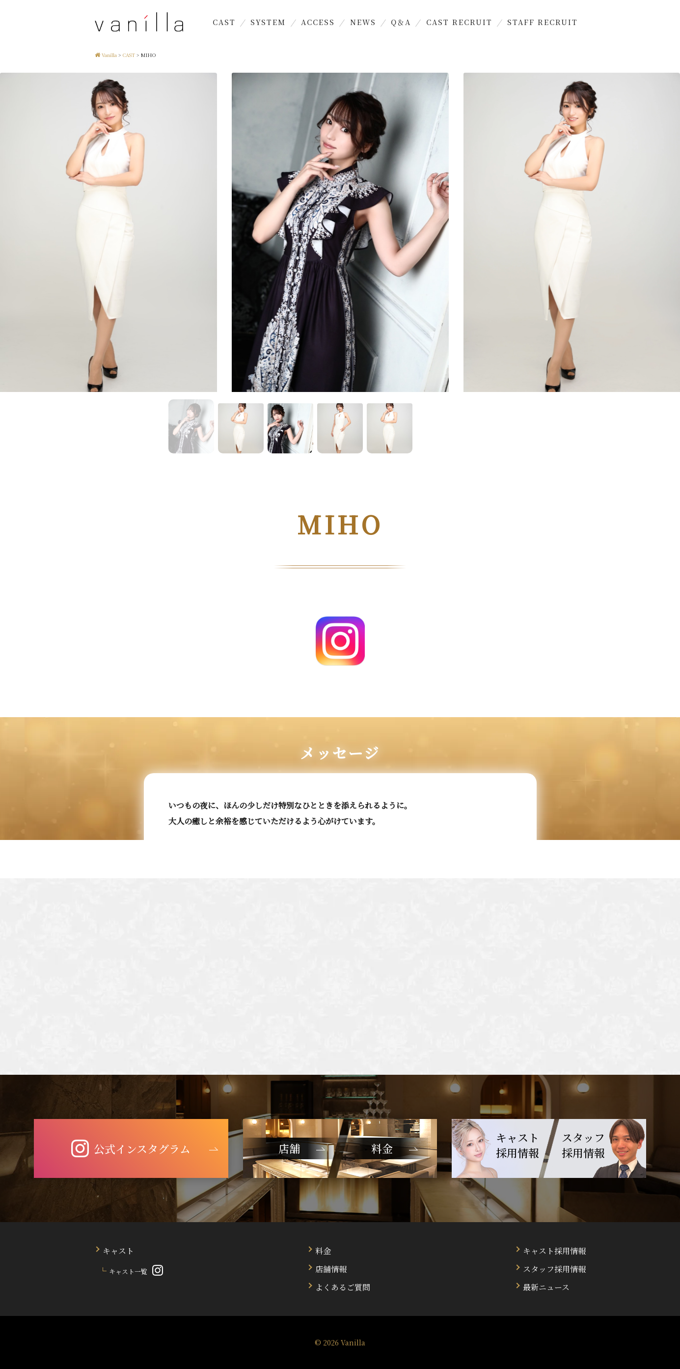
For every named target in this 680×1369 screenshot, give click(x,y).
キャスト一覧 (128, 1271)
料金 (323, 1251)
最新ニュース (546, 1287)
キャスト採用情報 (554, 1251)
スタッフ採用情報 (554, 1269)
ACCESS (318, 22)
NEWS (363, 22)
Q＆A (401, 22)
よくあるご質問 (342, 1287)
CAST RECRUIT (459, 22)
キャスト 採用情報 (517, 1145)
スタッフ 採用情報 (583, 1145)
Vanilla (353, 1342)
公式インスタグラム (130, 1148)
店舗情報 (331, 1269)
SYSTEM (268, 22)
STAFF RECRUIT (542, 22)
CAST (224, 22)
